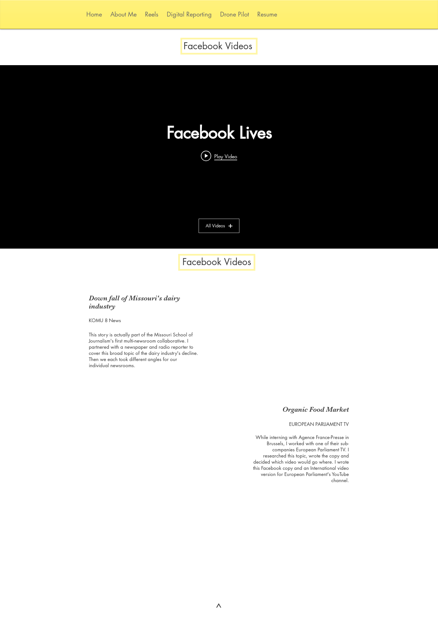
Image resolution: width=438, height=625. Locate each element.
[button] (189, 14)
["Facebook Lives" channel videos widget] (219, 157)
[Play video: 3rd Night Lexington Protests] (219, 156)
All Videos (219, 226)
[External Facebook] (277, 332)
